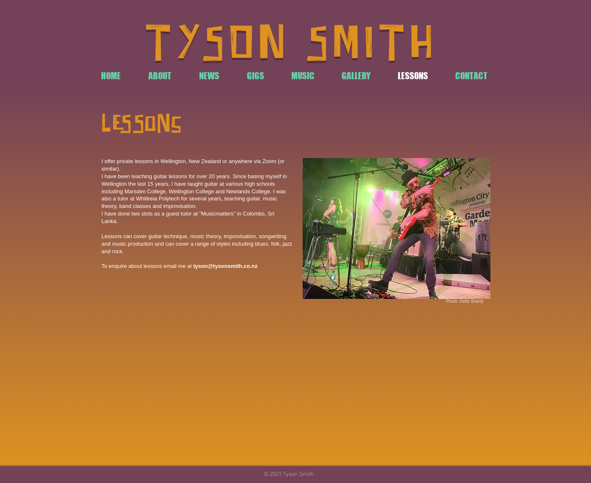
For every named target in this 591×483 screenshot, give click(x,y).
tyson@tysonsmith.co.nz (225, 266)
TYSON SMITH (291, 45)
